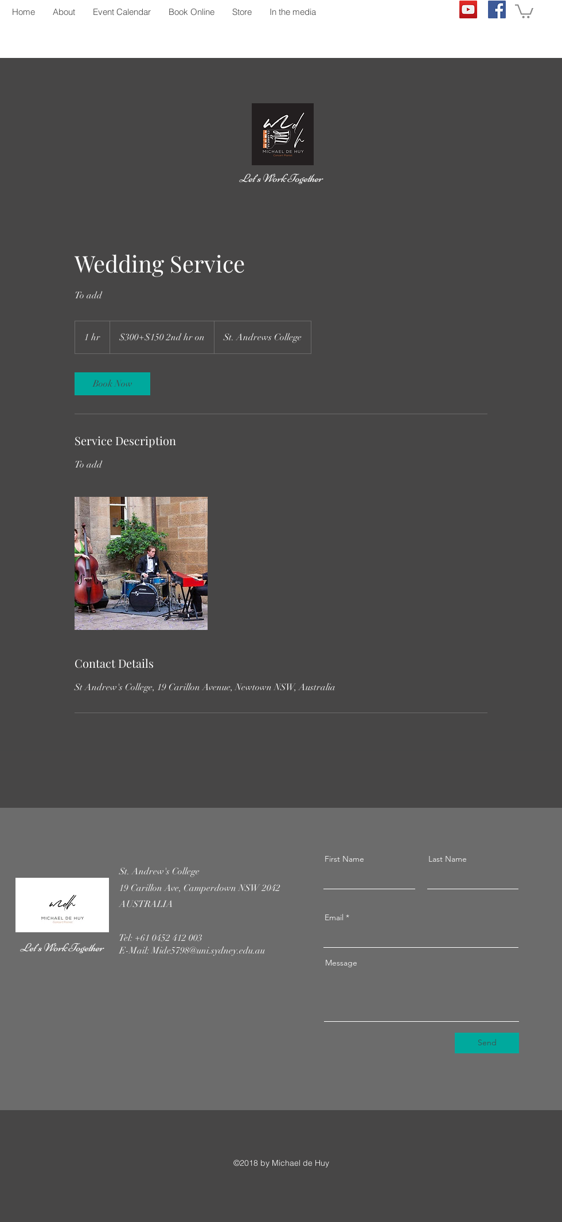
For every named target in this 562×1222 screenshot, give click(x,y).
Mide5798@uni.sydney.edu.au (208, 950)
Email (334, 917)
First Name (344, 859)
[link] (112, 383)
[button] (524, 10)
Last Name (447, 859)
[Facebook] (497, 9)
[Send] (487, 1043)
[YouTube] (468, 9)
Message (341, 963)
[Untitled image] (141, 563)
